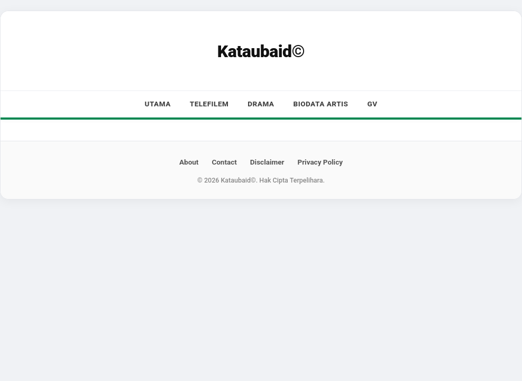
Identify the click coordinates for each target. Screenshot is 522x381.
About (188, 162)
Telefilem (209, 103)
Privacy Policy (320, 162)
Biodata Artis (321, 103)
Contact (224, 162)
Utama (157, 103)
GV (372, 103)
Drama (261, 103)
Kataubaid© (261, 51)
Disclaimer (267, 162)
